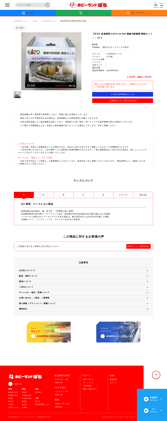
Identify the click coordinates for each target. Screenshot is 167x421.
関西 (24, 389)
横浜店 (10, 401)
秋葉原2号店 (13, 395)
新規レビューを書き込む (138, 246)
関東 (10, 389)
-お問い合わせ (88, 379)
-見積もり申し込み (62, 404)
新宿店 (10, 398)
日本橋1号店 (27, 395)
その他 (35, 21)
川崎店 (10, 404)
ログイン (113, 382)
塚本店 (24, 392)
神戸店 (24, 404)
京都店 (24, 407)
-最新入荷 (59, 382)
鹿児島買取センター (42, 404)
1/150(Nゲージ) (49, 21)
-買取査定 (59, 407)
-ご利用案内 (87, 386)
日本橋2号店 (27, 398)
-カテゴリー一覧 (61, 379)
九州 (37, 398)
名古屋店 (38, 392)
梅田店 (24, 401)
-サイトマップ (88, 382)
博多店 (37, 401)
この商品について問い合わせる (122, 101)
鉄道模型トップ (21, 21)
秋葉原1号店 (13, 392)
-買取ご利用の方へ (89, 389)
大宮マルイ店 (13, 407)
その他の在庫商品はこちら (122, 94)
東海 (37, 389)
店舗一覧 (18, 384)
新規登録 (113, 379)
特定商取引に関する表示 (44, 417)
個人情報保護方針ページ (15, 417)
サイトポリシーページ (29, 417)
